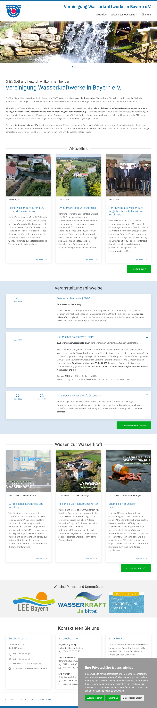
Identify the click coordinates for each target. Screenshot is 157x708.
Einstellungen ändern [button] (132, 698)
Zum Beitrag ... (42, 558)
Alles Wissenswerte (136, 568)
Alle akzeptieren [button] (94, 698)
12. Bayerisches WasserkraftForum (73, 343)
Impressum (45, 699)
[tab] (72, 66)
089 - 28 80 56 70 (69, 651)
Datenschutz (27, 699)
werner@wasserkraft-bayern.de (76, 684)
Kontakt (9, 699)
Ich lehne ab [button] (112, 698)
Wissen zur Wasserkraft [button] (124, 14)
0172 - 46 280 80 (69, 664)
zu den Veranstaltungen (134, 425)
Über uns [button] (146, 14)
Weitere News (139, 269)
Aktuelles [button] (101, 14)
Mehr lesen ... (42, 259)
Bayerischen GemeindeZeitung (109, 343)
